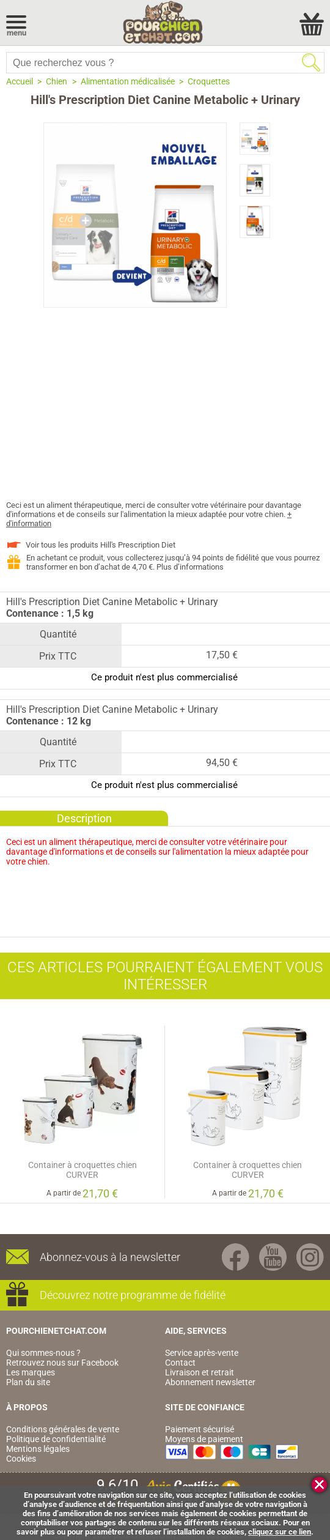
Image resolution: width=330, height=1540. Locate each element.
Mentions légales (38, 1449)
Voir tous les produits (100, 544)
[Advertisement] (165, 408)
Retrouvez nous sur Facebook (62, 1362)
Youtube (273, 1257)
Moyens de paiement (204, 1439)
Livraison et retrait (199, 1372)
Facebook (235, 1257)
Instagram (310, 1257)
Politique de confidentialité (56, 1439)
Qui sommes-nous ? (43, 1353)
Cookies (21, 1459)
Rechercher (311, 62)
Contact (180, 1362)
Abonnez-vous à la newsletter (110, 1257)
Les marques (30, 1372)
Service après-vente (201, 1353)
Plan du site (28, 1382)
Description (84, 818)
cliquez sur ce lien (279, 1531)
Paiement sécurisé (199, 1429)
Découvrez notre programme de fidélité (133, 1295)
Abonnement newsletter (210, 1382)
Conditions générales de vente (62, 1429)
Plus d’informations (190, 566)
